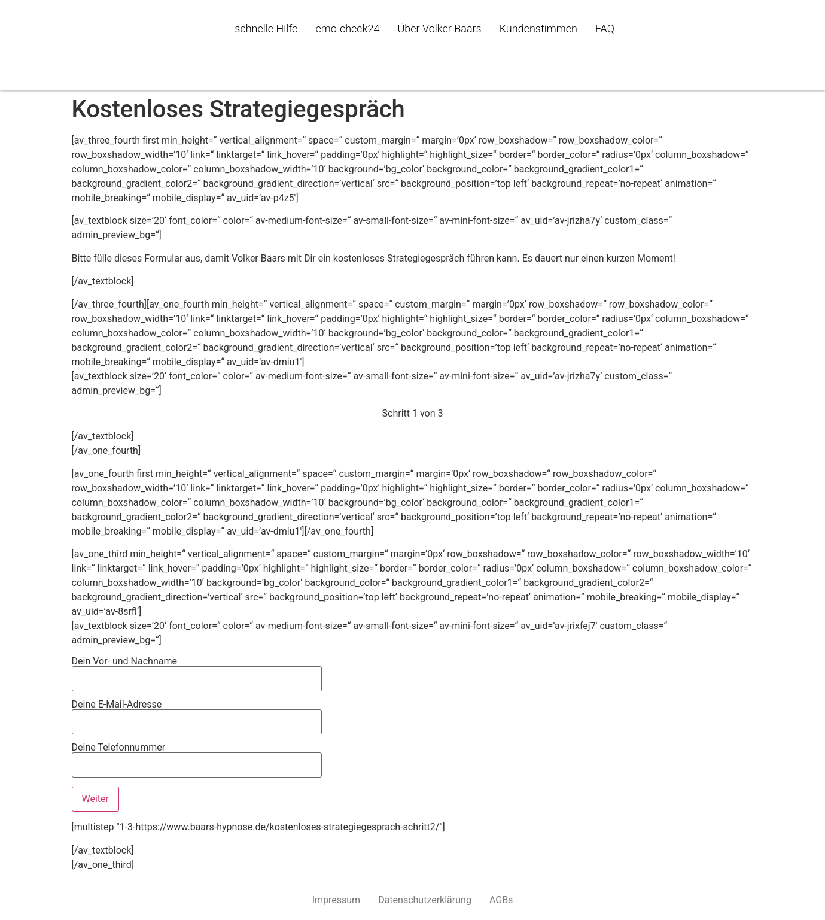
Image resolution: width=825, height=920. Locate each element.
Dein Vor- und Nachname (197, 670)
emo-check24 (347, 28)
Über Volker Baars (439, 28)
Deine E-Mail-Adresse (197, 713)
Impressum (336, 900)
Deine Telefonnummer (197, 756)
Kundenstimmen (538, 28)
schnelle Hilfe (266, 28)
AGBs (501, 900)
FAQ (604, 28)
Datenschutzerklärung (424, 900)
